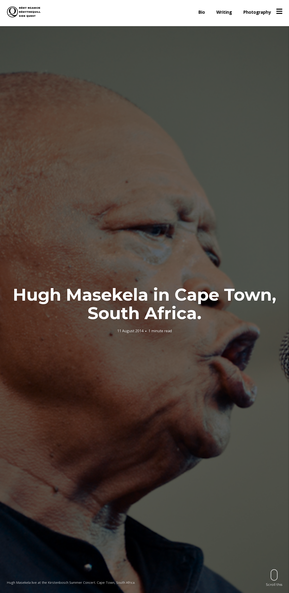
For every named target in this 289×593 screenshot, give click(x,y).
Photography (257, 12)
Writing (224, 12)
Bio (201, 12)
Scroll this (274, 577)
